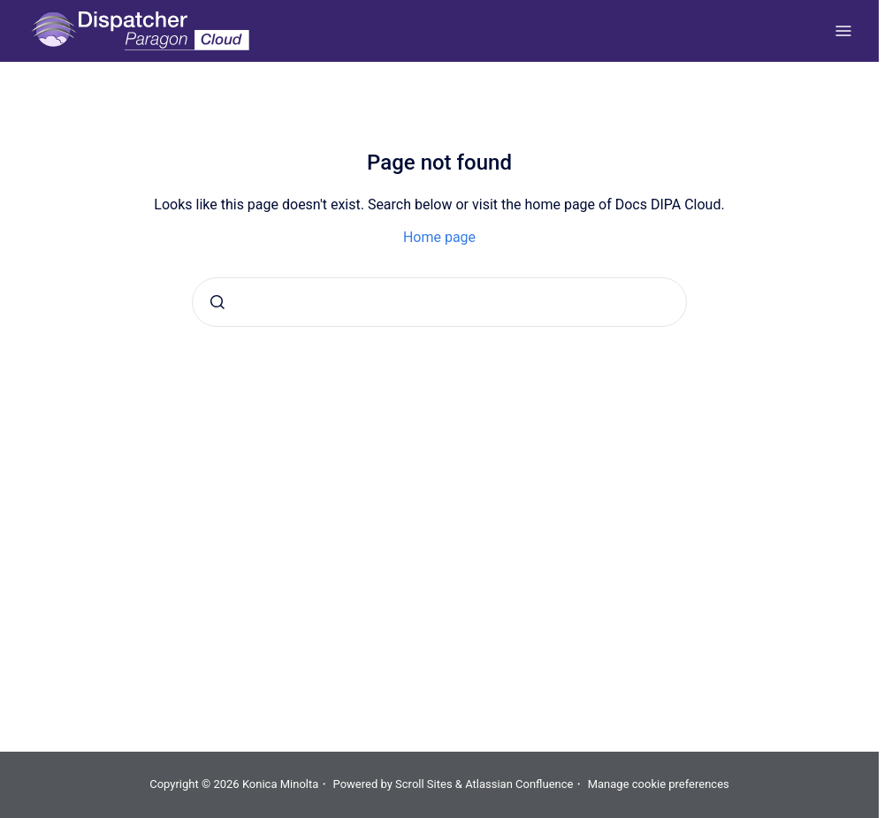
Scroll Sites (424, 784)
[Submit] (217, 302)
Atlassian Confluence (519, 784)
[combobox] (439, 302)
